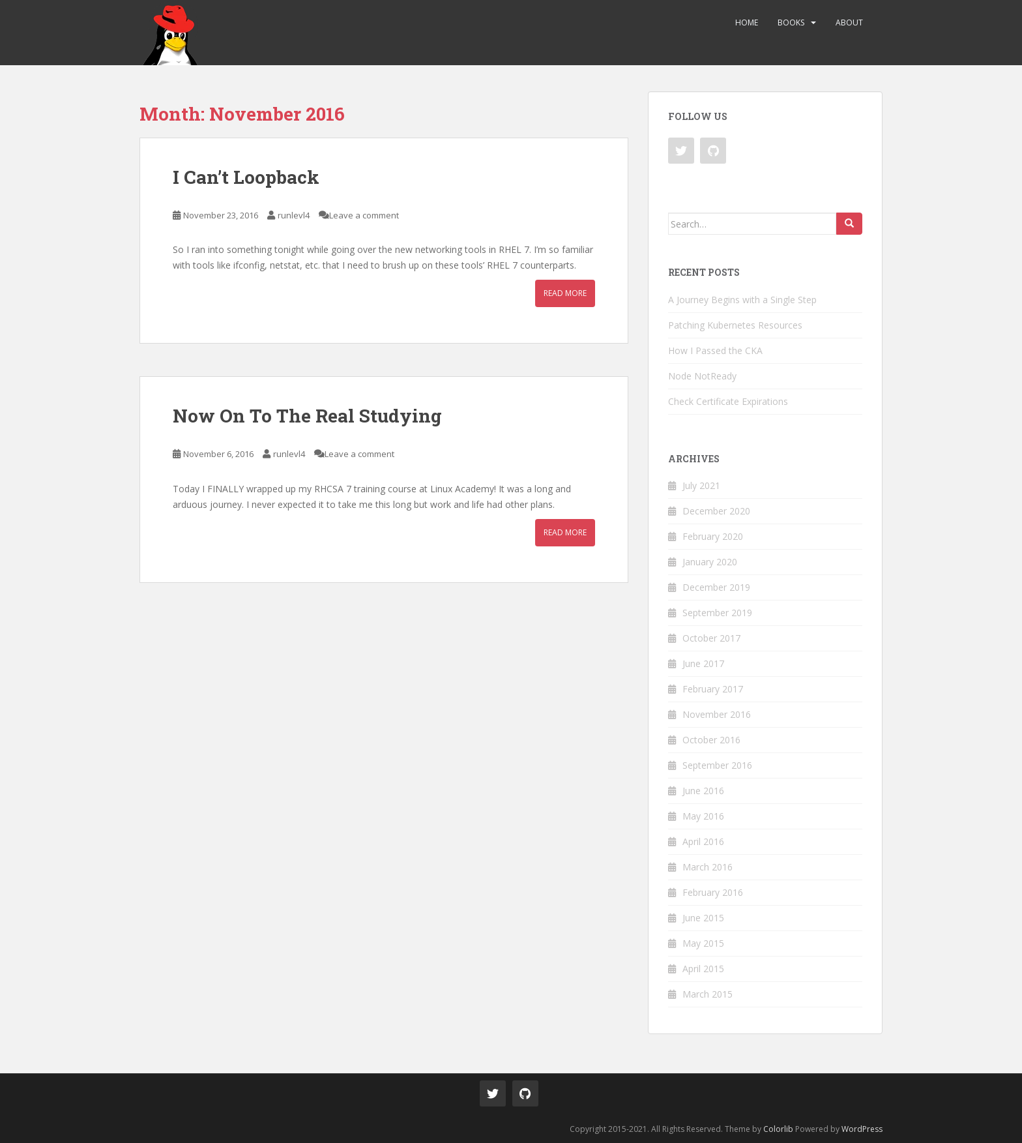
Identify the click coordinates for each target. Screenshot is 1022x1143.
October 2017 (711, 638)
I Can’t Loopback (246, 177)
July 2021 (701, 485)
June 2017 (703, 663)
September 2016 (717, 765)
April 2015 (703, 968)
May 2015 (703, 943)
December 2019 (716, 587)
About (849, 22)
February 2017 (712, 689)
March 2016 (707, 867)
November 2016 (716, 714)
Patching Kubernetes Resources (735, 325)
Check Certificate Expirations (728, 401)
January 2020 (709, 562)
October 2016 (711, 740)
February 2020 (712, 536)
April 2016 (703, 841)
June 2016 (703, 790)
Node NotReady (702, 376)
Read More (565, 293)
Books (791, 22)
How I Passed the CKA (715, 350)
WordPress (862, 1129)
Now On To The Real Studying (307, 416)
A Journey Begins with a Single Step (742, 299)
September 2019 (717, 612)
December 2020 (716, 511)
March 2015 (707, 994)
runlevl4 (294, 215)
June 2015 (703, 918)
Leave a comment (364, 215)
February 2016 (712, 892)
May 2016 (703, 816)
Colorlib (778, 1129)
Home (746, 22)
